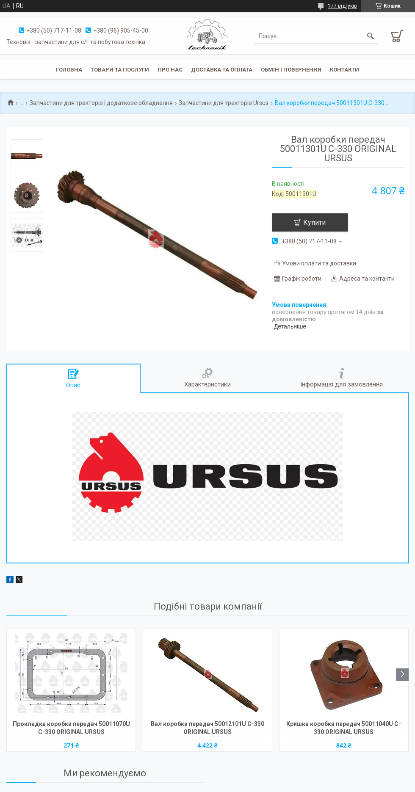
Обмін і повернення (291, 69)
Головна (69, 69)
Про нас (170, 69)
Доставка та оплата (221, 69)
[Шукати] (370, 36)
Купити (314, 222)
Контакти (344, 69)
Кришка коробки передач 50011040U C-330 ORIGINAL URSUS (343, 727)
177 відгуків (342, 6)
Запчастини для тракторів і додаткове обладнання (101, 102)
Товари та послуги (120, 69)
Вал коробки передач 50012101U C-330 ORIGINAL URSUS (207, 727)
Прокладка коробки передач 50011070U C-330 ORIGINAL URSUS (71, 727)
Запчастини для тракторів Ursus (223, 102)
